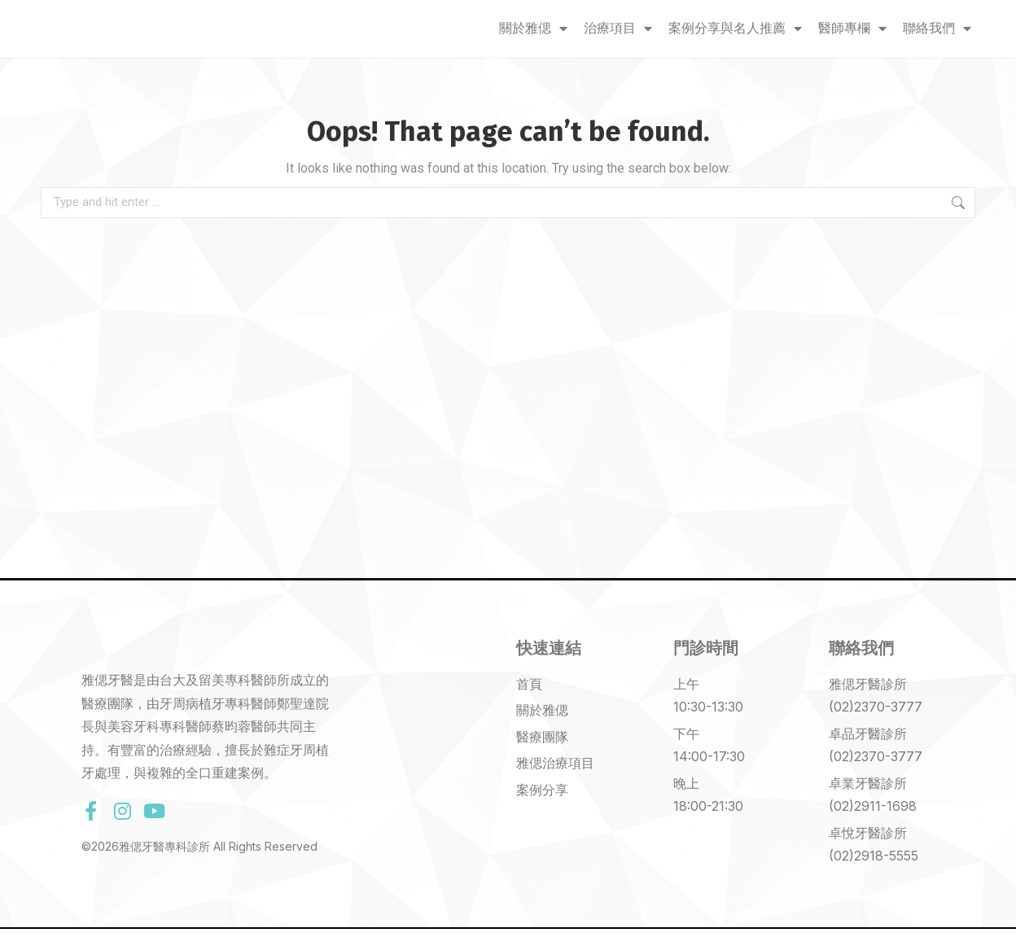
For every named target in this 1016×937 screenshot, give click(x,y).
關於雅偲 (533, 28)
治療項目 (618, 28)
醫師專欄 (852, 28)
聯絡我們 (937, 28)
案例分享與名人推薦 (735, 28)
